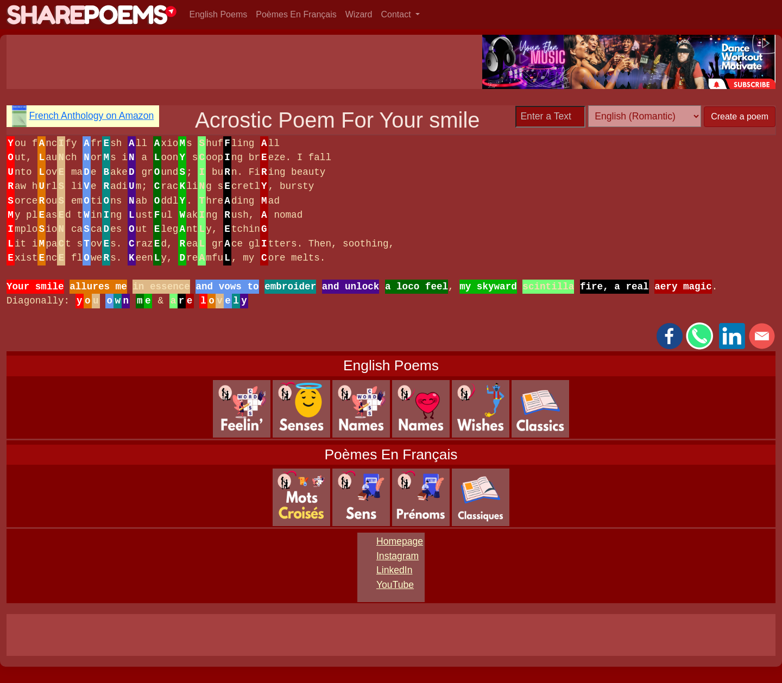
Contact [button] (397, 14)
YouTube (395, 584)
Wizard (359, 14)
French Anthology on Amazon (91, 115)
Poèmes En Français (296, 14)
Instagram (397, 556)
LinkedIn (394, 570)
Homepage (399, 541)
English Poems (219, 14)
